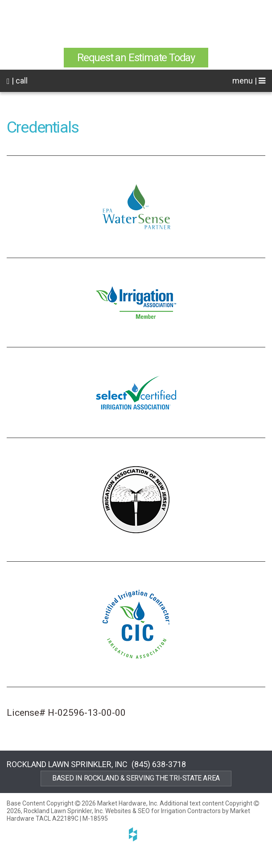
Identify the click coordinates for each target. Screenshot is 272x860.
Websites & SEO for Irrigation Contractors (163, 810)
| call (17, 80)
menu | (248, 80)
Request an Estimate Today (136, 57)
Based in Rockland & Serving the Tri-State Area (136, 778)
